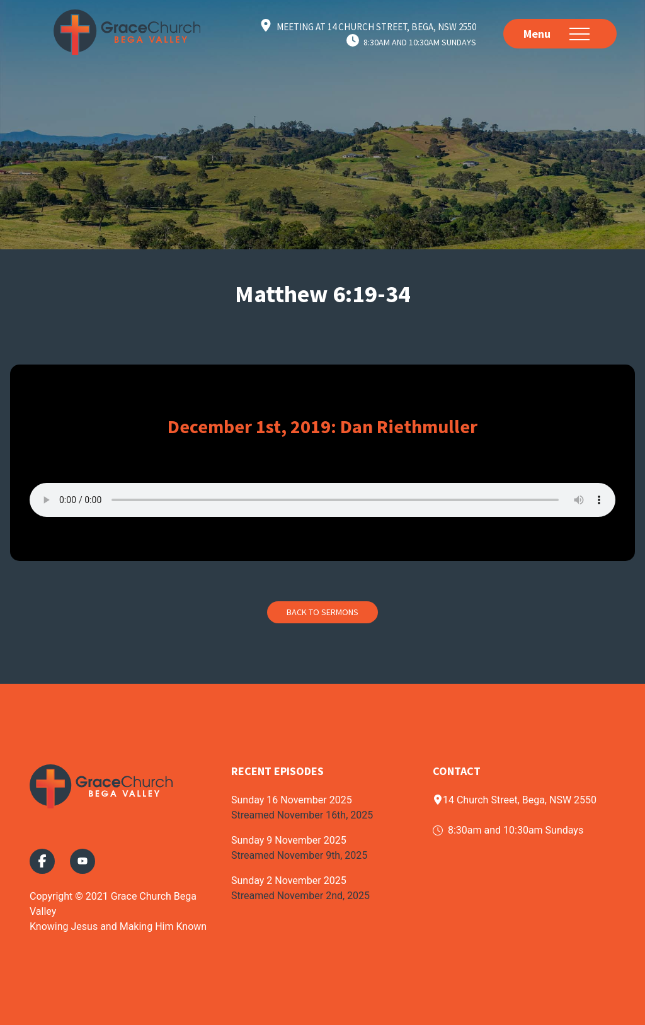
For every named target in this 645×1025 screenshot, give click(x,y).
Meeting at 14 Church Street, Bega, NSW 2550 (376, 27)
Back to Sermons (322, 612)
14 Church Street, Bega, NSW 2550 (514, 800)
